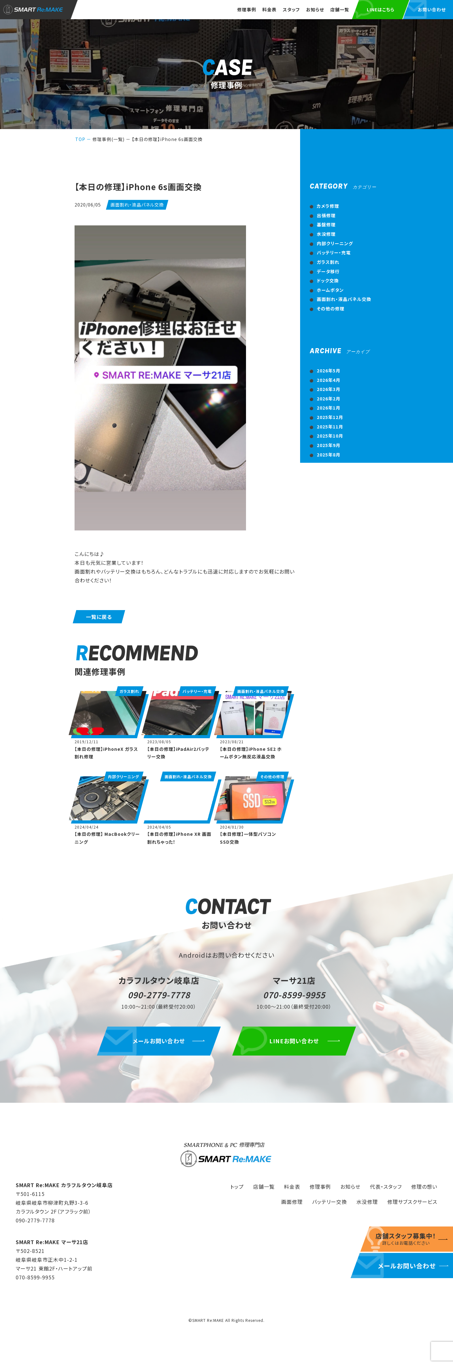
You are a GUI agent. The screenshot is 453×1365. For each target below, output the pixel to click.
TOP (80, 139)
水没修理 (326, 234)
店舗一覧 (339, 9)
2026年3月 (328, 389)
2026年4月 (328, 380)
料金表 (269, 9)
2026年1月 (328, 408)
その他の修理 (330, 308)
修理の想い (424, 1186)
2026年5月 (328, 370)
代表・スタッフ (386, 1186)
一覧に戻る (99, 616)
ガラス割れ (328, 262)
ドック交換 (328, 280)
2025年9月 (328, 445)
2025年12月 (330, 417)
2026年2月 (328, 398)
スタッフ (291, 9)
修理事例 (246, 9)
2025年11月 (330, 426)
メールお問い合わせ (159, 1041)
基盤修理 (326, 224)
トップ (237, 1186)
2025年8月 (328, 454)
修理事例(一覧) (108, 139)
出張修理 (326, 215)
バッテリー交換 (329, 1201)
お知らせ (315, 9)
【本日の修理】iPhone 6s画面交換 (167, 139)
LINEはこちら (380, 9)
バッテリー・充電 (334, 252)
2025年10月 (330, 436)
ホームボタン (330, 290)
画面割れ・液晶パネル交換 (344, 299)
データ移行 (328, 271)
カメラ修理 (328, 206)
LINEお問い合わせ (294, 1041)
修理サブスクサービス (412, 1201)
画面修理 (292, 1201)
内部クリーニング (335, 243)
